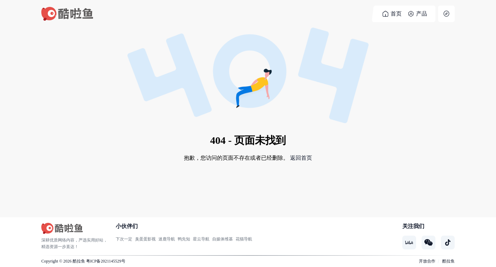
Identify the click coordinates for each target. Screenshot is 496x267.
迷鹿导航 (166, 239)
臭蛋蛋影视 (145, 239)
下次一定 (124, 239)
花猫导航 (244, 239)
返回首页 (301, 158)
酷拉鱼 (79, 261)
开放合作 (427, 261)
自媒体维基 (222, 239)
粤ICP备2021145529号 (105, 261)
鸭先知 (184, 239)
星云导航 (201, 239)
